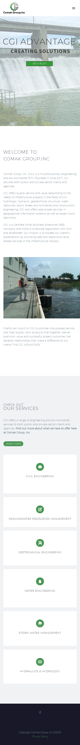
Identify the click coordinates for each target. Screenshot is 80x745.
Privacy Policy (40, 736)
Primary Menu (73, 8)
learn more (13, 443)
